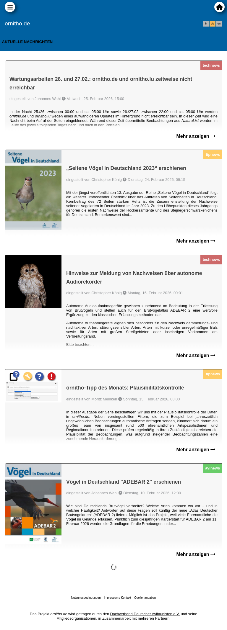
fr (206, 23)
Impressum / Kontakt (118, 597)
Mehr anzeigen (195, 136)
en (219, 23)
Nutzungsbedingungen (86, 597)
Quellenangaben (145, 597)
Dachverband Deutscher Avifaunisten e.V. (145, 614)
